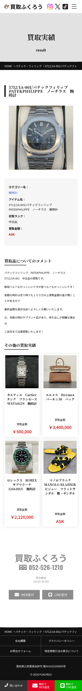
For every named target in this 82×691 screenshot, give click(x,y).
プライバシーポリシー (61, 641)
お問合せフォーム (20, 651)
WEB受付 (24, 595)
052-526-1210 (41, 567)
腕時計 (13, 193)
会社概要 (20, 641)
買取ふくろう (23, 6)
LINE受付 (57, 595)
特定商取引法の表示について (61, 651)
